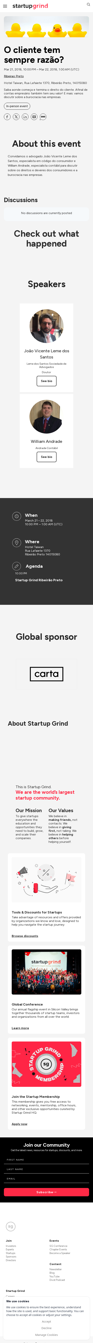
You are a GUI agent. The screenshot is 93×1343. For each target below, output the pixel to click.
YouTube (54, 1276)
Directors (11, 1260)
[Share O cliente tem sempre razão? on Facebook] (7, 117)
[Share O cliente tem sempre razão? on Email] (34, 117)
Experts (10, 1249)
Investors (11, 1246)
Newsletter (56, 1269)
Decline (46, 1328)
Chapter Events (58, 1249)
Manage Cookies (46, 1335)
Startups (10, 1253)
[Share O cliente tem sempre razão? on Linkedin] (25, 117)
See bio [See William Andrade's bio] (46, 457)
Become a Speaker (60, 1253)
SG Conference (58, 1246)
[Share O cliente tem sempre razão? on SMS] (43, 117)
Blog (52, 1272)
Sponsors (11, 1256)
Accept (46, 1321)
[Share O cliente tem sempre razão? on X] (16, 117)
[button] (88, 5)
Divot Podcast (57, 1280)
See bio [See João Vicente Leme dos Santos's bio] (46, 381)
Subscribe (44, 1192)
